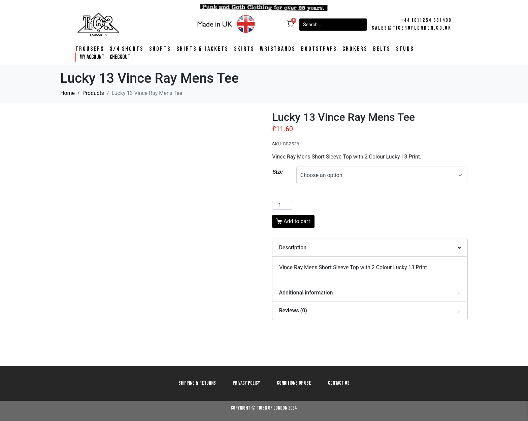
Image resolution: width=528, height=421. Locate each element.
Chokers (354, 49)
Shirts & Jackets (202, 49)
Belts (381, 49)
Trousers (89, 49)
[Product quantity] (282, 205)
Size (277, 172)
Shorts (160, 49)
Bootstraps (319, 49)
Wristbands (277, 49)
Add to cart (297, 221)
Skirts (244, 49)
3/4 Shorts (126, 49)
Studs (405, 49)
